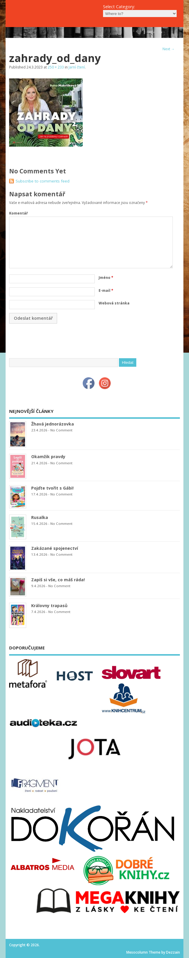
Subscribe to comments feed (42, 181)
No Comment (61, 430)
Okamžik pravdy (48, 456)
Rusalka (39, 517)
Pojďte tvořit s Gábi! (52, 488)
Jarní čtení (77, 67)
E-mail (106, 290)
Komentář (18, 213)
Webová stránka (114, 303)
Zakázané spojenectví (54, 548)
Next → (169, 48)
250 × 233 (56, 67)
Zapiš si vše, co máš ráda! (58, 579)
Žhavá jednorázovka (52, 424)
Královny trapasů (49, 605)
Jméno (106, 277)
